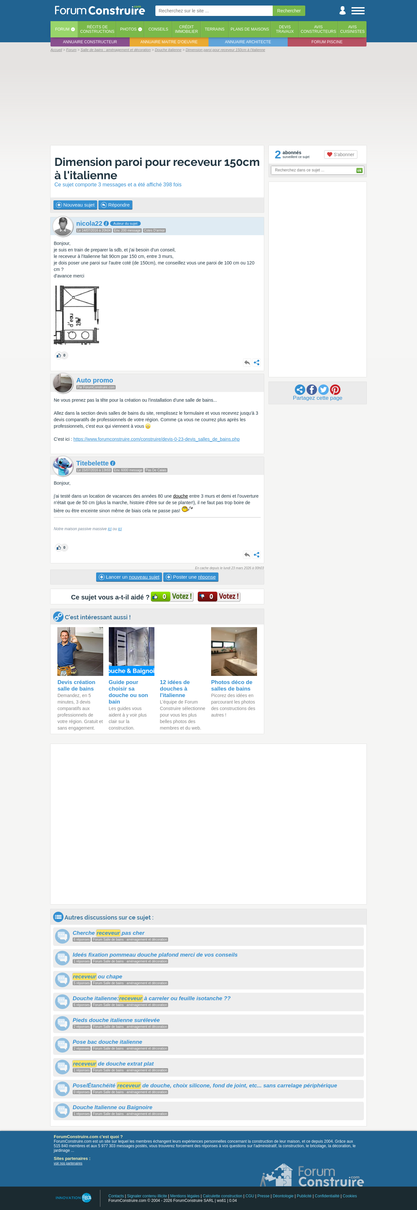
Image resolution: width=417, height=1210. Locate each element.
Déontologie (283, 1196)
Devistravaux (285, 29)
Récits (97, 29)
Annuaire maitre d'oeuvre (169, 42)
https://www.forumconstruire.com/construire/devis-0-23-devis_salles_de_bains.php (156, 439)
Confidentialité (327, 1196)
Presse (263, 1196)
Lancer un (129, 577)
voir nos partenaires (68, 1163)
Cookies (350, 1196)
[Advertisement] (208, 98)
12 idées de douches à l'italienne (175, 688)
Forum (62, 29)
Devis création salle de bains (76, 685)
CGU (250, 1196)
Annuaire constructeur (90, 42)
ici (109, 529)
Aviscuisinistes (352, 29)
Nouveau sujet (75, 205)
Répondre (115, 205)
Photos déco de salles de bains (231, 685)
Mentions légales (185, 1196)
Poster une (191, 577)
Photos (128, 29)
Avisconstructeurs (318, 29)
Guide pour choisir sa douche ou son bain (128, 692)
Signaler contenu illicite (147, 1196)
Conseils (158, 29)
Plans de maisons (250, 29)
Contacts (116, 1196)
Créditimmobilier (186, 29)
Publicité (304, 1196)
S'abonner (340, 154)
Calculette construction (222, 1196)
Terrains (214, 29)
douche (180, 496)
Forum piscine (326, 42)
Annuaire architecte (248, 42)
